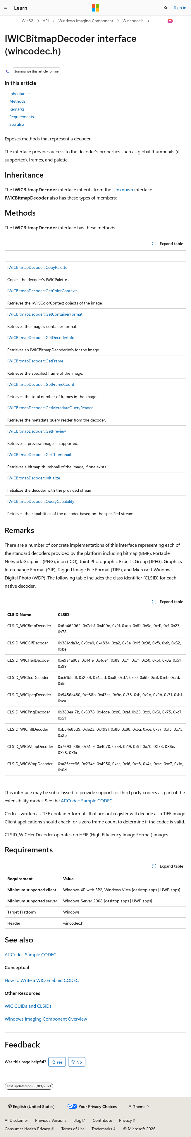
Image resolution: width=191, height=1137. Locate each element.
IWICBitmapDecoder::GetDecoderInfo (40, 337)
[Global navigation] (6, 8)
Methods (17, 101)
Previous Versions (50, 1120)
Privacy (125, 1120)
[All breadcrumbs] (10, 21)
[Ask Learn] (170, 21)
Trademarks (102, 1128)
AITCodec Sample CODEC (86, 800)
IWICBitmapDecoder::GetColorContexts (42, 290)
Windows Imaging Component (85, 20)
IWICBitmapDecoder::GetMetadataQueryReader (50, 407)
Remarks (17, 109)
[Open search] (166, 8)
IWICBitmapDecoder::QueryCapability (40, 501)
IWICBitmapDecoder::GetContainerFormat (44, 314)
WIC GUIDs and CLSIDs (28, 1006)
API (46, 20)
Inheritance (19, 93)
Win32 (27, 20)
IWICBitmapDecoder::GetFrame (35, 361)
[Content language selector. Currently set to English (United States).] (31, 1106)
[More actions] (181, 21)
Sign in (180, 7)
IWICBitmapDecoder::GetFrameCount (40, 384)
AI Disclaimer (16, 1120)
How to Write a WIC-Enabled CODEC (42, 980)
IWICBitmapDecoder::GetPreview (36, 431)
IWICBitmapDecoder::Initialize (33, 478)
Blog (77, 1120)
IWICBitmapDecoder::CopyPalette (37, 267)
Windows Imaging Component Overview (46, 1019)
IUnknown (122, 189)
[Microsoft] (95, 8)
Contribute (102, 1120)
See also (16, 124)
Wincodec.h (133, 20)
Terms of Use (73, 1128)
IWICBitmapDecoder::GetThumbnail (39, 454)
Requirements (21, 116)
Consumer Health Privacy (27, 1128)
